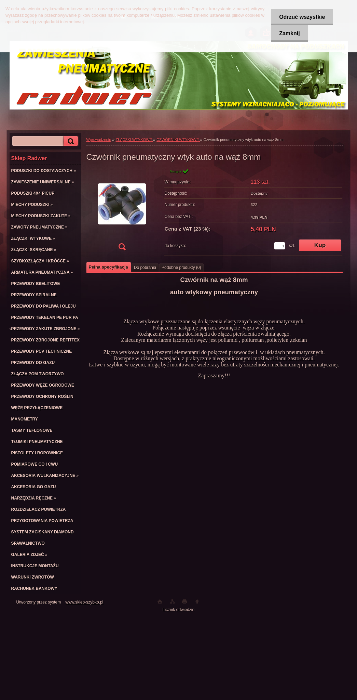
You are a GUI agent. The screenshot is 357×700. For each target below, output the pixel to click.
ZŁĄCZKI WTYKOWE (134, 140)
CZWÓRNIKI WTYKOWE (178, 140)
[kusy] (279, 245)
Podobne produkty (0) (181, 267)
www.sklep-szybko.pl (85, 602)
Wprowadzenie (98, 140)
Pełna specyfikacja (108, 267)
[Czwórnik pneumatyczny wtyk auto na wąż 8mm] (121, 211)
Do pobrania (145, 267)
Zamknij (288, 33)
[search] (69, 141)
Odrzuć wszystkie (301, 17)
